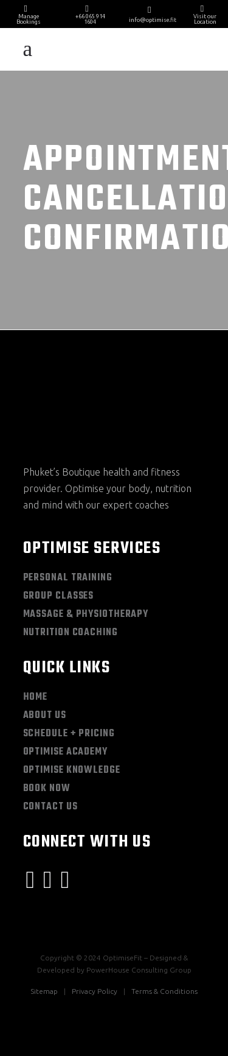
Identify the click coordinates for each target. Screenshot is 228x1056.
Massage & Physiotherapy (86, 614)
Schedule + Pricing (69, 734)
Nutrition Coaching (70, 633)
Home (35, 697)
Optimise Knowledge (71, 770)
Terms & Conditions (164, 991)
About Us (44, 715)
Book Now (47, 789)
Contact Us (50, 807)
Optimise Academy (65, 752)
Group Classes (58, 596)
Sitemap (44, 991)
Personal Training (67, 578)
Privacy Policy (94, 991)
